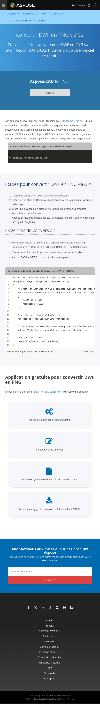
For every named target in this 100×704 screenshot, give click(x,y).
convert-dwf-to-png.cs (18, 351)
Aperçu (50, 92)
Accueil (49, 620)
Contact (71, 699)
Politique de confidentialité (37, 699)
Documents (49, 641)
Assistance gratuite (49, 652)
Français (78, 5)
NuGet (19, 134)
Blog (49, 667)
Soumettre (50, 580)
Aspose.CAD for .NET (73, 121)
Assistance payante (49, 662)
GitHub (49, 351)
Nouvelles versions (49, 630)
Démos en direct (49, 646)
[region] (50, 311)
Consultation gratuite (49, 657)
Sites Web (49, 673)
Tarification (49, 636)
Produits (49, 625)
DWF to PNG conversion (48, 391)
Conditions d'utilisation (57, 699)
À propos (49, 678)
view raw (88, 351)
